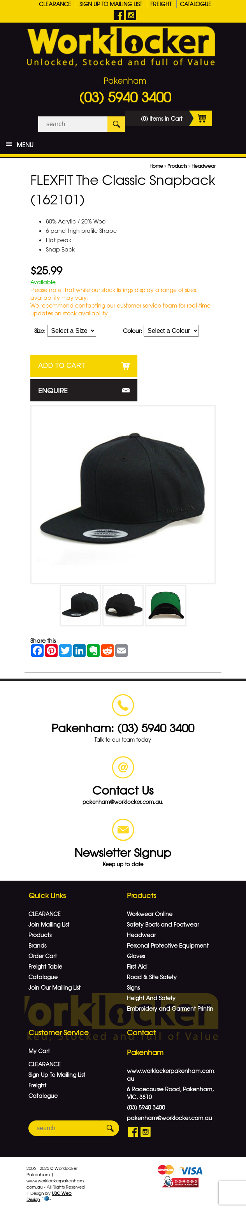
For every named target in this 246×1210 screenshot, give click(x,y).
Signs (133, 987)
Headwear (204, 165)
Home (156, 165)
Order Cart (42, 956)
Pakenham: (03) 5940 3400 (122, 727)
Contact (141, 1032)
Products (177, 165)
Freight (161, 4)
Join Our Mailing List (54, 987)
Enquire (53, 390)
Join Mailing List (48, 924)
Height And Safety (151, 998)
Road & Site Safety (152, 977)
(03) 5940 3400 (125, 96)
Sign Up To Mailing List (110, 4)
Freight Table (45, 966)
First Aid (137, 966)
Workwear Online (149, 914)
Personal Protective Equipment (168, 945)
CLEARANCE (55, 4)
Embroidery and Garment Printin (170, 1008)
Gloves (136, 956)
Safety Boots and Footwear (163, 924)
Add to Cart (61, 365)
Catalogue (195, 4)
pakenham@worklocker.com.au (169, 1118)
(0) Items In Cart (176, 118)
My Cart (39, 1051)
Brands (37, 945)
